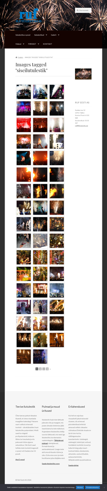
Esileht (20, 57)
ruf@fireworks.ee (81, 126)
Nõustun (80, 487)
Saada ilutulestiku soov (51, 463)
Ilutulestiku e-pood (22, 35)
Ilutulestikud (39, 35)
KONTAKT (47, 44)
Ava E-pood (20, 459)
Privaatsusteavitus (92, 487)
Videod (18, 44)
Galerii (53, 35)
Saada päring (73, 465)
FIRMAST (32, 44)
